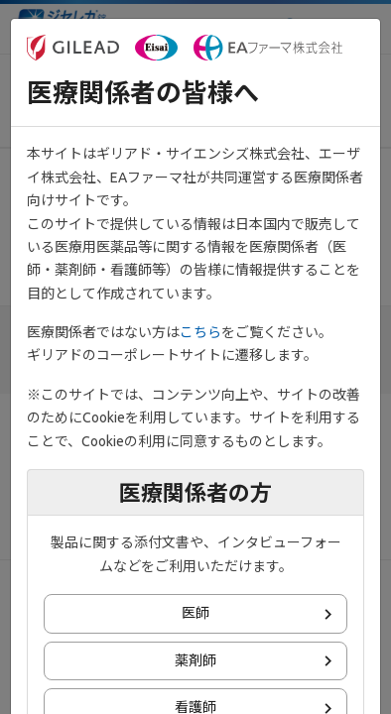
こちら (200, 332)
